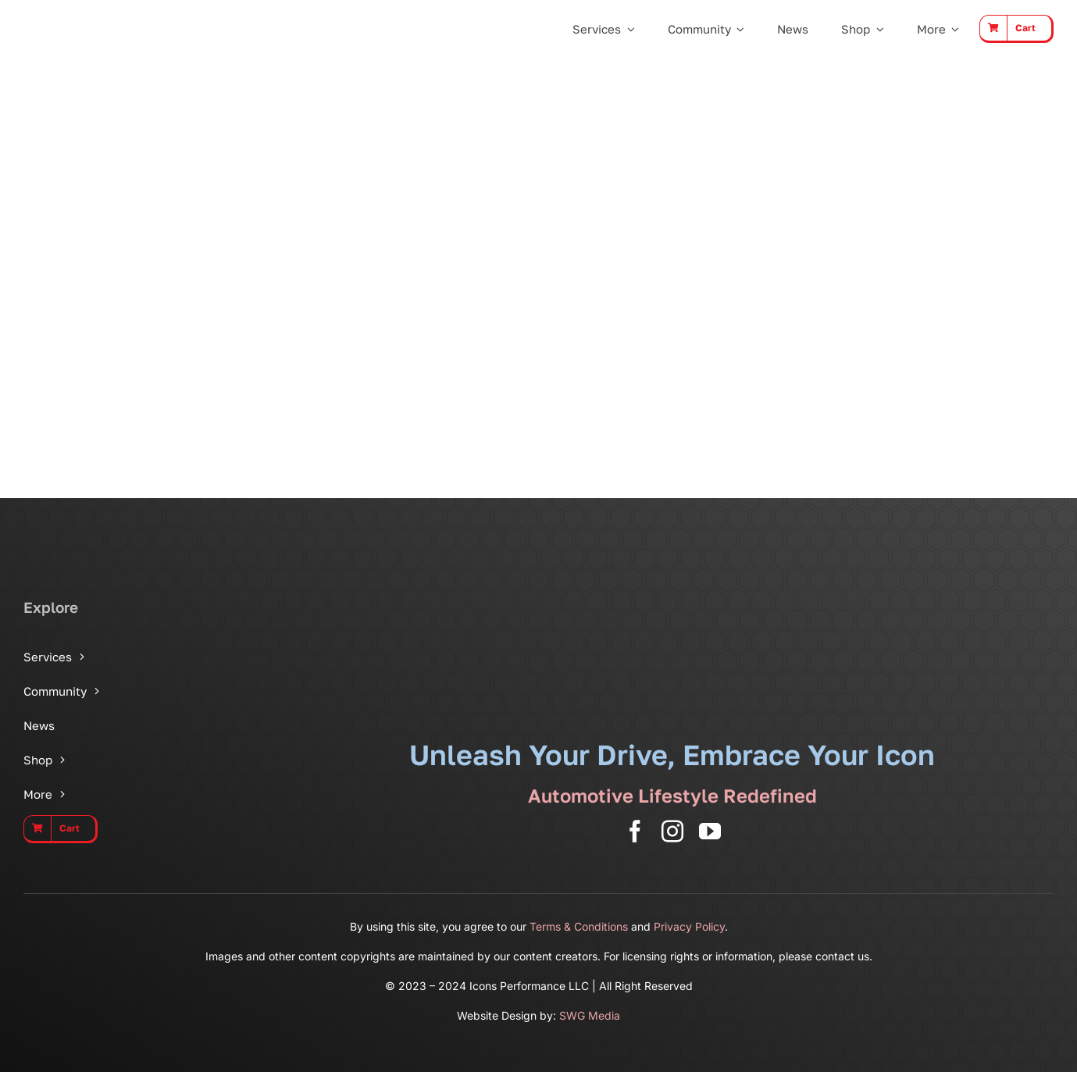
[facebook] (635, 831)
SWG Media (589, 1015)
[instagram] (672, 831)
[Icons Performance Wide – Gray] (98, 15)
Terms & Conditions (579, 926)
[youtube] (710, 831)
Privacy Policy (689, 926)
